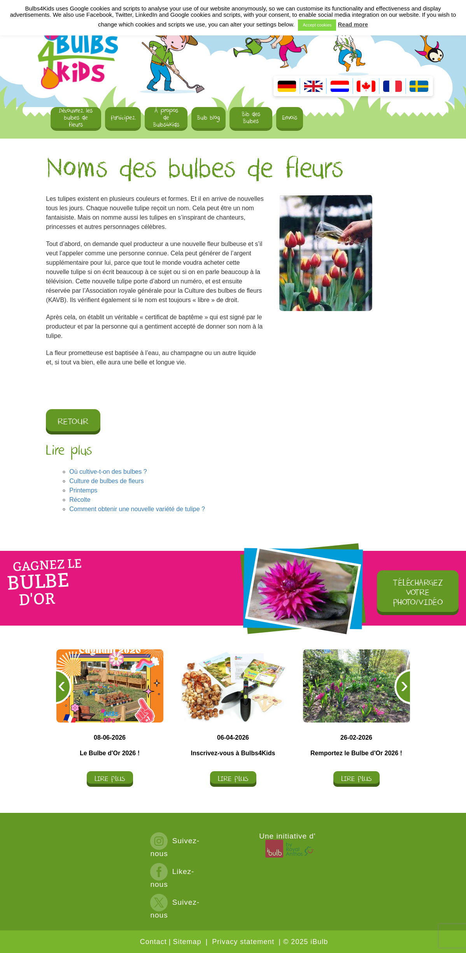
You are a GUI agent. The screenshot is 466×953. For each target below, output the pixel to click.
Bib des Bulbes (251, 117)
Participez (123, 117)
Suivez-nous (175, 847)
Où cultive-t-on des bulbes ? (108, 471)
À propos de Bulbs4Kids (166, 118)
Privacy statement (243, 942)
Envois (289, 117)
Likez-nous (172, 877)
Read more (353, 24)
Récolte (79, 499)
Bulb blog (208, 117)
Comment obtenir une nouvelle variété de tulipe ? (137, 509)
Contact (153, 942)
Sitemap (187, 942)
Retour (73, 421)
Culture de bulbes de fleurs (106, 481)
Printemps (83, 490)
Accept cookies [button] (317, 25)
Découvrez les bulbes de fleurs (76, 118)
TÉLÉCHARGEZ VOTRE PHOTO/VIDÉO (418, 593)
